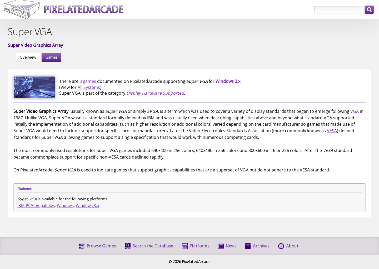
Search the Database (153, 246)
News (231, 246)
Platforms (199, 246)
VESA (332, 131)
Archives (261, 246)
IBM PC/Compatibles (36, 205)
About (292, 246)
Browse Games (101, 246)
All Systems (89, 87)
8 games (87, 81)
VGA (354, 111)
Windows (65, 205)
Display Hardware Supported (155, 93)
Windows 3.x (87, 205)
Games (51, 57)
